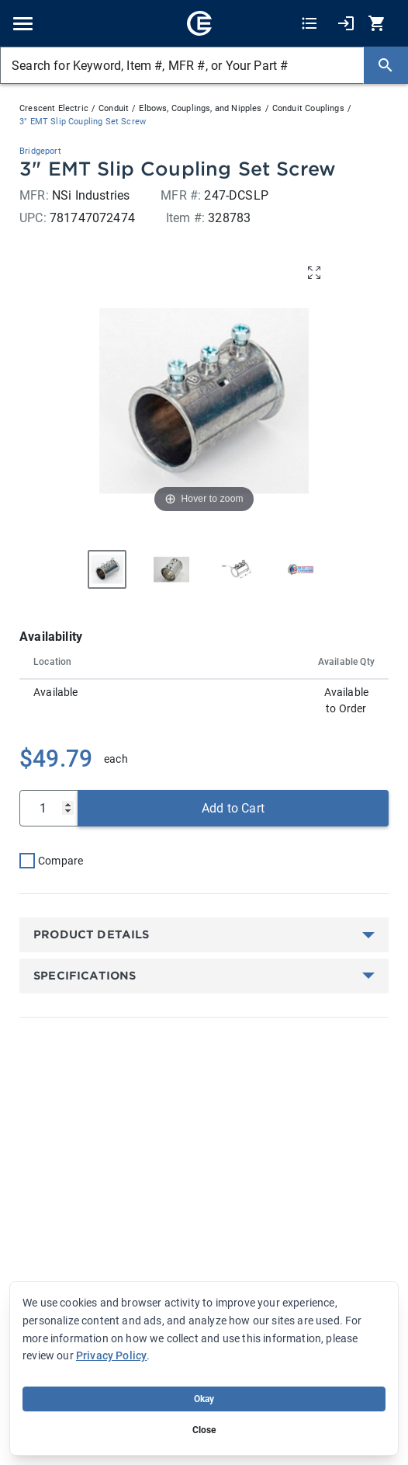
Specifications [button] (84, 975)
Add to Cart (233, 808)
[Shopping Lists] (309, 23)
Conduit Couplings (308, 108)
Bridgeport (40, 151)
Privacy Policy (111, 1355)
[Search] (385, 65)
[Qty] (48, 808)
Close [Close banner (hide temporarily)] (204, 1430)
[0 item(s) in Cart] (378, 23)
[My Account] (345, 23)
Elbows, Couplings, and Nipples (200, 108)
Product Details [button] (91, 934)
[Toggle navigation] (22, 23)
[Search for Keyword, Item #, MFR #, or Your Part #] (182, 65)
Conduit (114, 108)
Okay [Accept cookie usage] (204, 1399)
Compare (60, 860)
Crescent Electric (53, 108)
